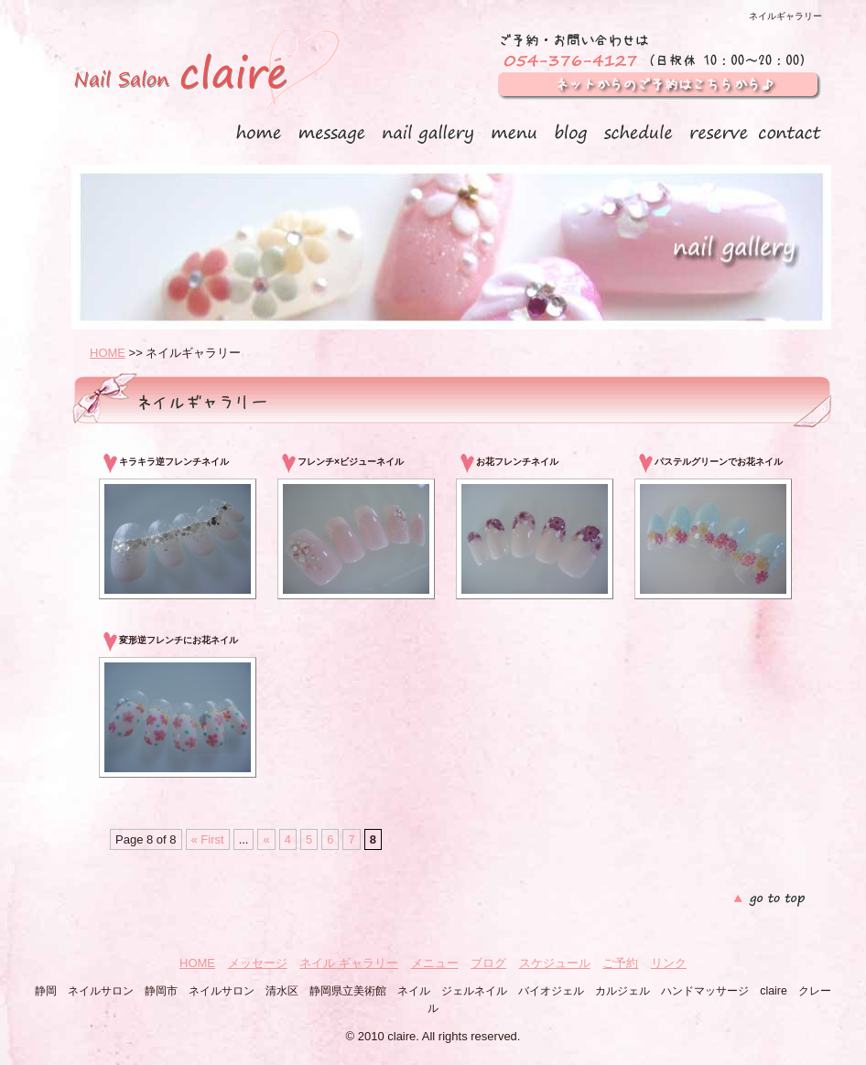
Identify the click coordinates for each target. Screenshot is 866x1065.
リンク (669, 963)
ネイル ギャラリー (348, 963)
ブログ (488, 963)
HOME (107, 353)
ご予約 (620, 963)
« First (207, 839)
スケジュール (554, 963)
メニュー (435, 963)
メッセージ (257, 963)
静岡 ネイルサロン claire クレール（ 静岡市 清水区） (205, 76)
